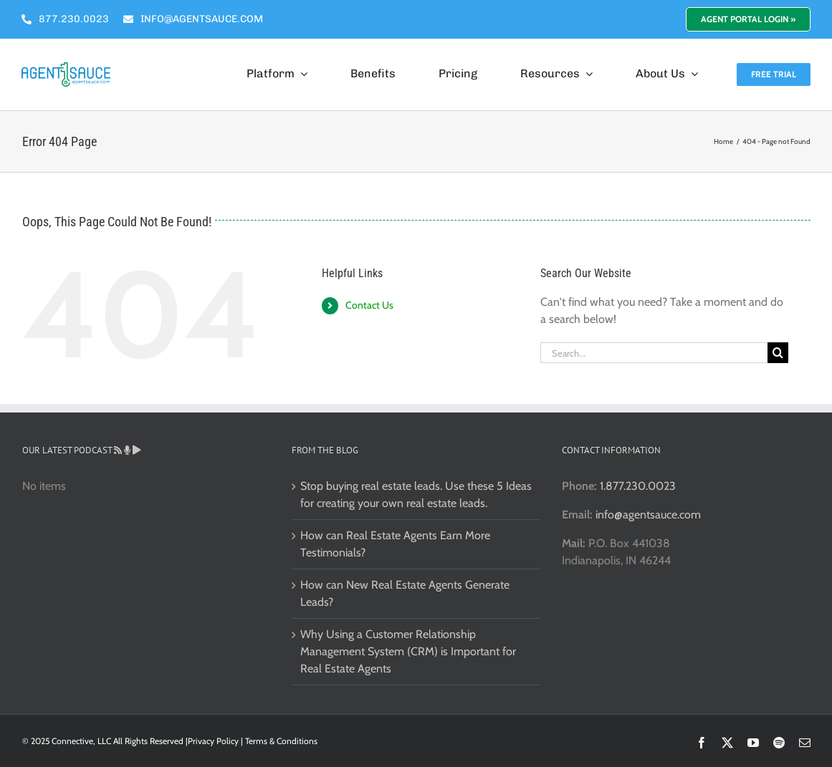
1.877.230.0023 (638, 486)
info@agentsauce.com (648, 514)
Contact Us (369, 305)
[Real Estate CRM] (65, 67)
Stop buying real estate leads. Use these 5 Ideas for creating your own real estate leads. (416, 494)
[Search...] (654, 352)
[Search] (778, 352)
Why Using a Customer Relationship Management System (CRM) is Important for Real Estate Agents (408, 651)
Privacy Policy (213, 740)
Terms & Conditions (281, 740)
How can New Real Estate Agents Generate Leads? (405, 593)
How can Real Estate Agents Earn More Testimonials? (395, 544)
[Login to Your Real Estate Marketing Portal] (748, 19)
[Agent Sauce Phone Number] (65, 19)
